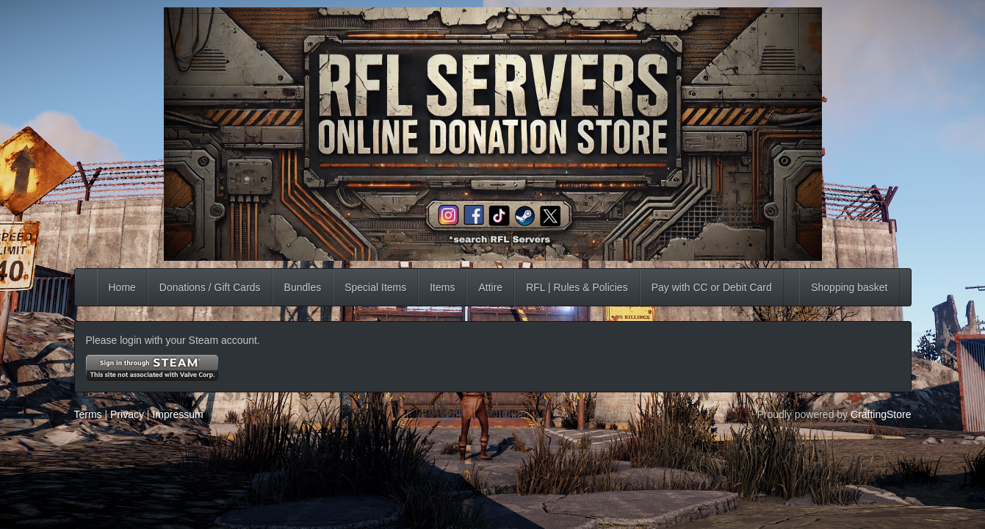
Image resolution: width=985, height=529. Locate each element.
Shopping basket (849, 287)
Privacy (127, 414)
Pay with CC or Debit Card (712, 287)
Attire (490, 287)
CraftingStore (881, 414)
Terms (88, 414)
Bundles (303, 287)
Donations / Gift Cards (210, 287)
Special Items (375, 287)
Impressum (177, 414)
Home (122, 287)
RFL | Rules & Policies (577, 287)
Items (442, 287)
